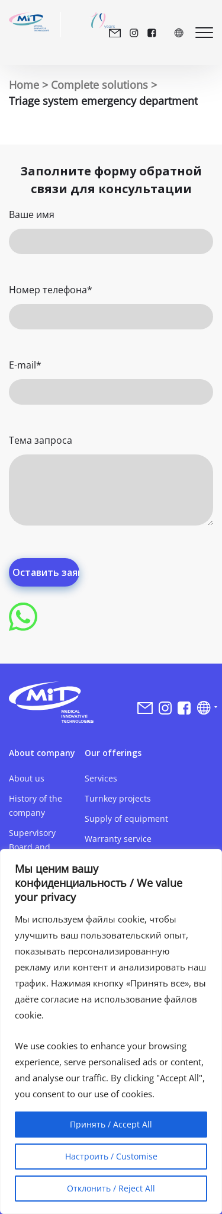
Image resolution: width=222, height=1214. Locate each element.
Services (101, 778)
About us (26, 778)
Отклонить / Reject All (111, 1188)
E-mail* (25, 364)
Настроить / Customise (111, 1156)
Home (24, 85)
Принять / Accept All (111, 1124)
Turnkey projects (118, 798)
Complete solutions (99, 85)
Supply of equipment (126, 818)
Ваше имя (31, 214)
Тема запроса (40, 440)
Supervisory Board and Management (35, 847)
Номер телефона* (50, 289)
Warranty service (118, 838)
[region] (111, 1031)
